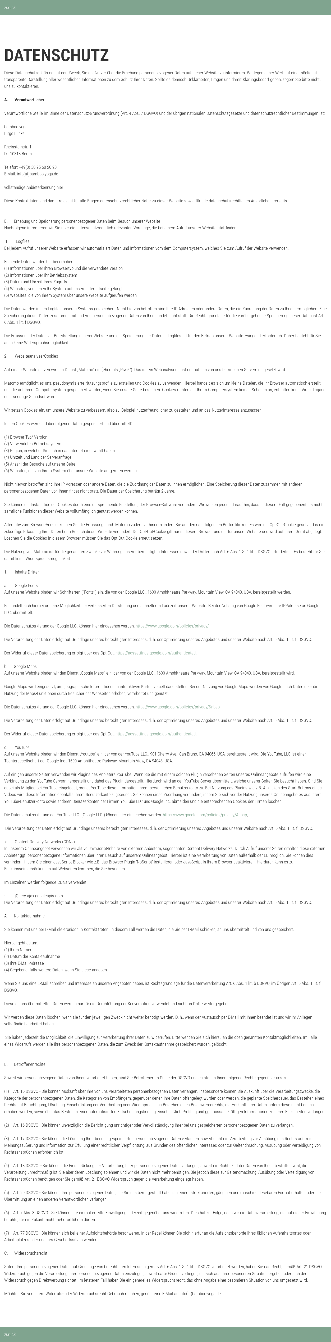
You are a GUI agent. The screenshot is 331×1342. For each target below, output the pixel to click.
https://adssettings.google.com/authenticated (156, 653)
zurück (10, 7)
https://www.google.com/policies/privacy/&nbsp (178, 706)
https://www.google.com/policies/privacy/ (172, 626)
